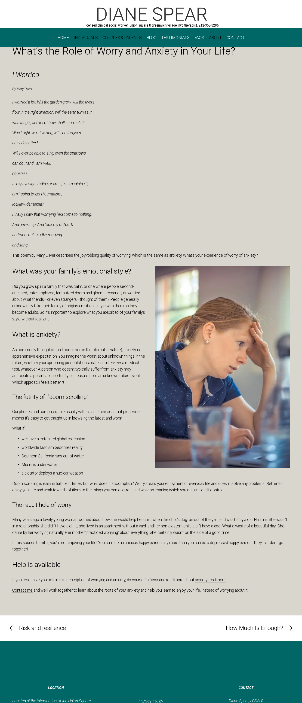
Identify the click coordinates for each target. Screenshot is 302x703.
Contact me (22, 590)
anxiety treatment (210, 580)
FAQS (199, 37)
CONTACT (236, 37)
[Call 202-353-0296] (151, 17)
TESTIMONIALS (175, 37)
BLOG (151, 37)
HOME (63, 37)
